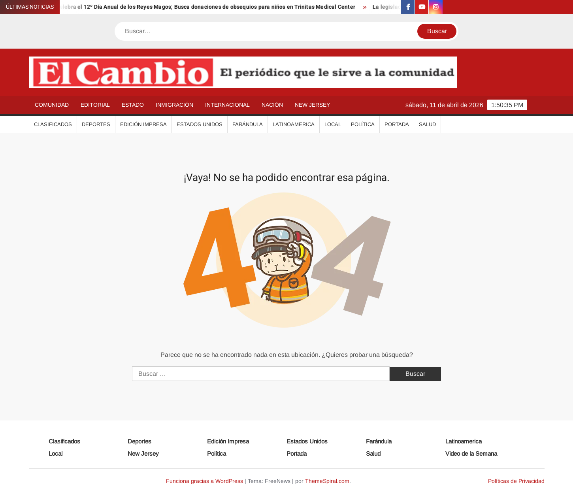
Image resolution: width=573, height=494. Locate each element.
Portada (397, 124)
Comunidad (52, 105)
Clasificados (53, 124)
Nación (272, 105)
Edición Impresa (143, 124)
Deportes (96, 124)
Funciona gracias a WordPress (204, 481)
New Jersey (312, 105)
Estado (133, 105)
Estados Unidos (199, 124)
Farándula (247, 124)
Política (363, 124)
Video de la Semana (471, 453)
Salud (427, 124)
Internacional (227, 105)
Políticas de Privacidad (516, 481)
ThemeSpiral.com (327, 481)
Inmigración (174, 105)
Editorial (95, 105)
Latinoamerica (294, 124)
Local (332, 124)
